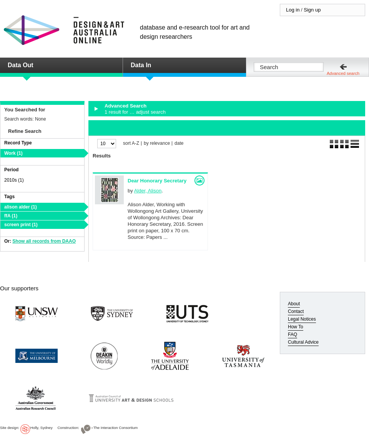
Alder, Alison (148, 191)
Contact (296, 311)
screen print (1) (21, 224)
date (179, 143)
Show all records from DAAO (44, 241)
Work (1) (13, 153)
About (294, 303)
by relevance (157, 143)
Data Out (20, 65)
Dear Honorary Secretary (157, 181)
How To (295, 326)
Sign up (312, 10)
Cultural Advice (303, 342)
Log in (292, 10)
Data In (141, 65)
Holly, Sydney (41, 427)
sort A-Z (131, 143)
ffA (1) (10, 216)
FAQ (292, 334)
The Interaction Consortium (115, 427)
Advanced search (343, 73)
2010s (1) (14, 180)
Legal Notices (302, 319)
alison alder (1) (20, 207)
